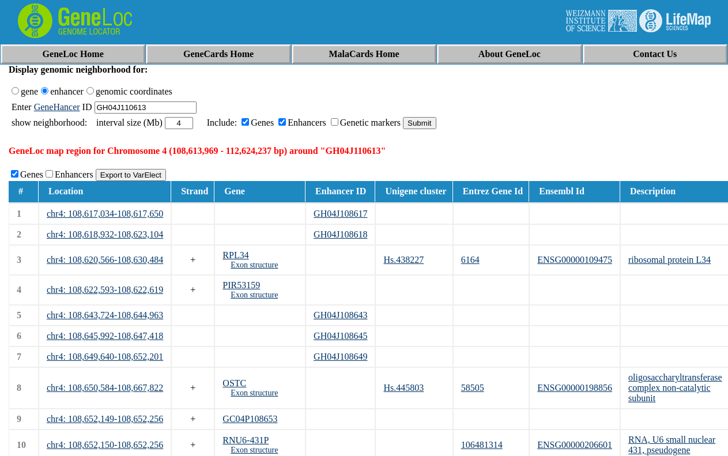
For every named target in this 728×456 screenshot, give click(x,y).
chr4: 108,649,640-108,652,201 (105, 356)
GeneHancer (57, 107)
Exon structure (254, 265)
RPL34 (235, 255)
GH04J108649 (340, 356)
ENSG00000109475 (574, 260)
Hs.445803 (403, 388)
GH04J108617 (340, 213)
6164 (470, 260)
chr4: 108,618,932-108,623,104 (105, 234)
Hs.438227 (403, 260)
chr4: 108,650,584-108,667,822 (105, 388)
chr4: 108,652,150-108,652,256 (105, 445)
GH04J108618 (340, 234)
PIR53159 (241, 285)
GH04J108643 (340, 315)
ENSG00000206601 (574, 445)
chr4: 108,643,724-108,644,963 (105, 315)
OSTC (234, 383)
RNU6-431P (245, 440)
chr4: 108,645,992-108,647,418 (105, 336)
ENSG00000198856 (574, 388)
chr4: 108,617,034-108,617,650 (105, 213)
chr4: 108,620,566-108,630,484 (105, 260)
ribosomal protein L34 (669, 260)
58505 (472, 388)
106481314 (482, 445)
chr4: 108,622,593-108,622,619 (105, 290)
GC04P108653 (249, 419)
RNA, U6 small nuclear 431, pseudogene (671, 445)
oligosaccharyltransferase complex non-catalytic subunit (675, 387)
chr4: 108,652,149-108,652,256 (105, 419)
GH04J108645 (340, 336)
